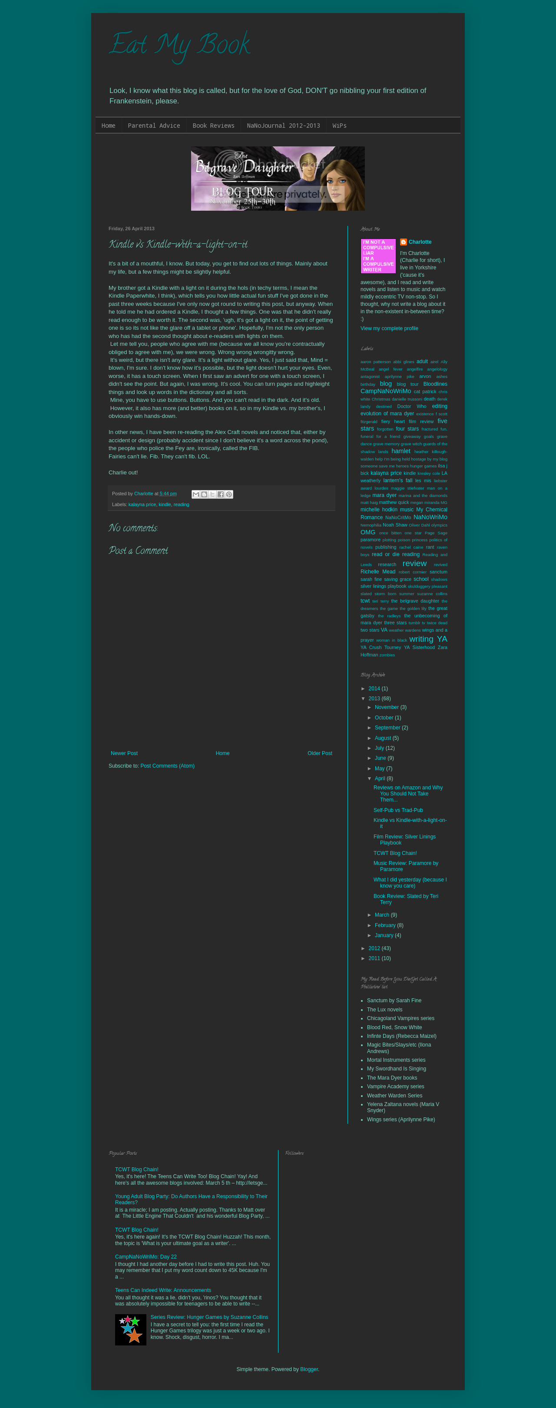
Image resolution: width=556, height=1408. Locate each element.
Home (109, 125)
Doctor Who (412, 406)
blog (386, 383)
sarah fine (371, 579)
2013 (375, 699)
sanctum (438, 571)
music (407, 510)
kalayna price (142, 504)
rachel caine (411, 547)
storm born (385, 593)
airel (434, 361)
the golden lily (413, 608)
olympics (439, 525)
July (380, 748)
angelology (437, 369)
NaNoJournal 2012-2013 (283, 125)
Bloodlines (435, 384)
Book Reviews (214, 125)
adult (422, 361)
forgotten (385, 429)
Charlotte (420, 242)
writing (422, 638)
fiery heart (393, 421)
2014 (375, 689)
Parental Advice (154, 125)
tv (423, 622)
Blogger (309, 1369)
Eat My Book (179, 47)
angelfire (415, 369)
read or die (386, 554)
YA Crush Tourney (381, 647)
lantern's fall (397, 480)
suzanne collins (432, 593)
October (385, 718)
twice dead (437, 622)
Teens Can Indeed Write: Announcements (163, 1290)
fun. (443, 429)
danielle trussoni (407, 399)
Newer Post (124, 753)
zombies (387, 655)
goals (429, 436)
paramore (371, 539)
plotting (389, 539)
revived (440, 564)
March (383, 915)
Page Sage (436, 532)
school (421, 579)
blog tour (408, 384)
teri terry (380, 601)
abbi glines (403, 361)
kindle (165, 504)
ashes (441, 376)
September (388, 728)
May (380, 768)
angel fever (391, 369)
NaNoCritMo (398, 517)
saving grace (397, 579)
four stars (407, 429)
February (386, 925)
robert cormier (413, 572)
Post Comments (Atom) (167, 766)
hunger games (423, 466)
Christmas (381, 399)
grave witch (411, 443)
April (381, 778)
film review (421, 421)
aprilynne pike (399, 376)
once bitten (390, 532)
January (385, 935)
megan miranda (425, 502)
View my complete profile (389, 328)
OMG (368, 532)
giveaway (412, 436)
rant (430, 547)
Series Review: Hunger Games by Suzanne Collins (209, 1317)
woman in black (391, 640)
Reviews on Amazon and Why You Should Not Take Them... (408, 794)
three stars (395, 622)
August (384, 738)
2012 (375, 948)
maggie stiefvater (407, 488)
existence (425, 413)
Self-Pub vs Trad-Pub (398, 810)
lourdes (381, 488)
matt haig (369, 502)
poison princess (412, 539)
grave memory (386, 443)
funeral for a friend (380, 436)
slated (366, 593)
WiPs (340, 125)
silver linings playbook (384, 586)
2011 (375, 958)
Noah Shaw (395, 524)
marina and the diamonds (423, 495)
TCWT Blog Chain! (395, 853)
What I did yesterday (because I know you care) (410, 883)
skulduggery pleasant (427, 586)
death (429, 398)
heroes (402, 466)
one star (413, 532)
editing (439, 406)
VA (384, 630)
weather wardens (405, 630)
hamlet (401, 450)
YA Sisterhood (419, 647)
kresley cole (428, 473)
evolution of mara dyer (387, 414)
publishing (386, 547)
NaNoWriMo (430, 517)
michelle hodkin (379, 510)
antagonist (370, 376)
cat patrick (425, 391)
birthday (368, 384)
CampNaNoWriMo (386, 391)
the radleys (389, 615)
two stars (370, 630)
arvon (425, 376)
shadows (439, 579)
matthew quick (394, 502)
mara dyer (385, 495)
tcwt (365, 601)
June (381, 758)
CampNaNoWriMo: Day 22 (146, 1257)
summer (406, 593)
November (387, 707)
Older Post (320, 753)
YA (442, 638)
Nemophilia (371, 525)
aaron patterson (376, 361)
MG (444, 502)
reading (181, 504)
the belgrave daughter (415, 600)
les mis (423, 480)
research (387, 564)
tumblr (414, 622)
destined (384, 406)
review (415, 563)
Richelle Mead (378, 572)
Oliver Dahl (419, 525)
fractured (430, 429)
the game (389, 608)
